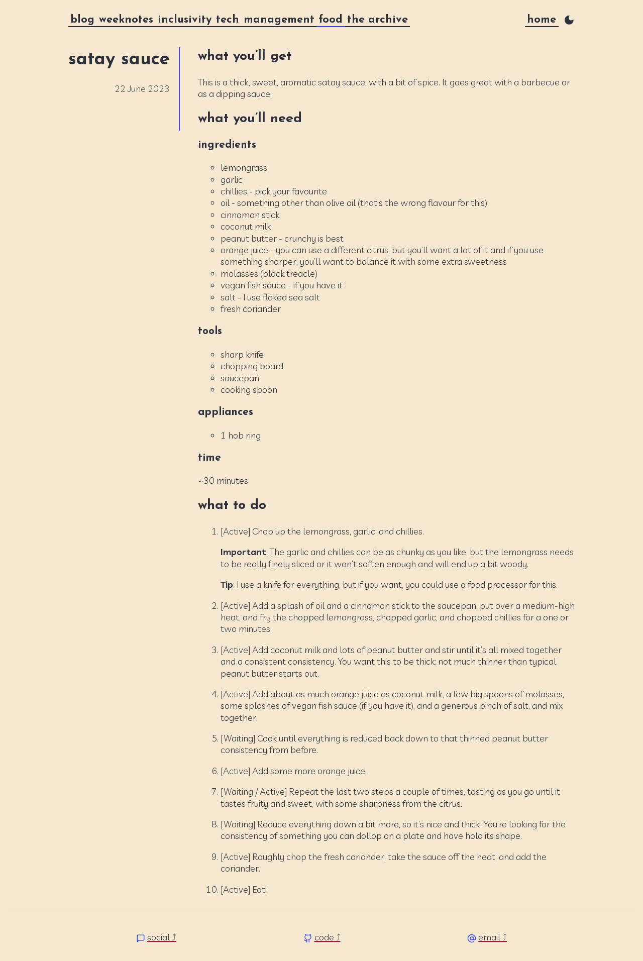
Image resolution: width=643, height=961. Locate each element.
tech (227, 20)
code (324, 937)
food (330, 20)
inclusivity (185, 20)
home (541, 20)
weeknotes (126, 20)
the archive (377, 20)
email (489, 937)
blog (82, 20)
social (158, 937)
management (279, 20)
